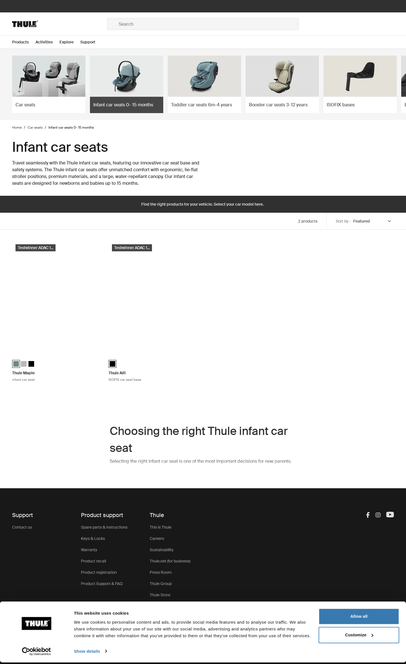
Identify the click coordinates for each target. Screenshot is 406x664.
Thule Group (161, 583)
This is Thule (160, 527)
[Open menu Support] (91, 42)
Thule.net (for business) (170, 561)
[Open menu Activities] (47, 42)
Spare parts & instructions (104, 527)
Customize (359, 636)
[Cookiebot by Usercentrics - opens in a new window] (36, 653)
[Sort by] (372, 221)
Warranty (89, 549)
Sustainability (162, 549)
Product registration (99, 572)
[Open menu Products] (24, 42)
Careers (157, 538)
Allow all (359, 618)
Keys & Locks (93, 538)
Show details (87, 652)
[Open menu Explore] (69, 42)
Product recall (93, 561)
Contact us (22, 527)
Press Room (161, 572)
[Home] (59, 24)
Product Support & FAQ (102, 583)
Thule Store (160, 594)
